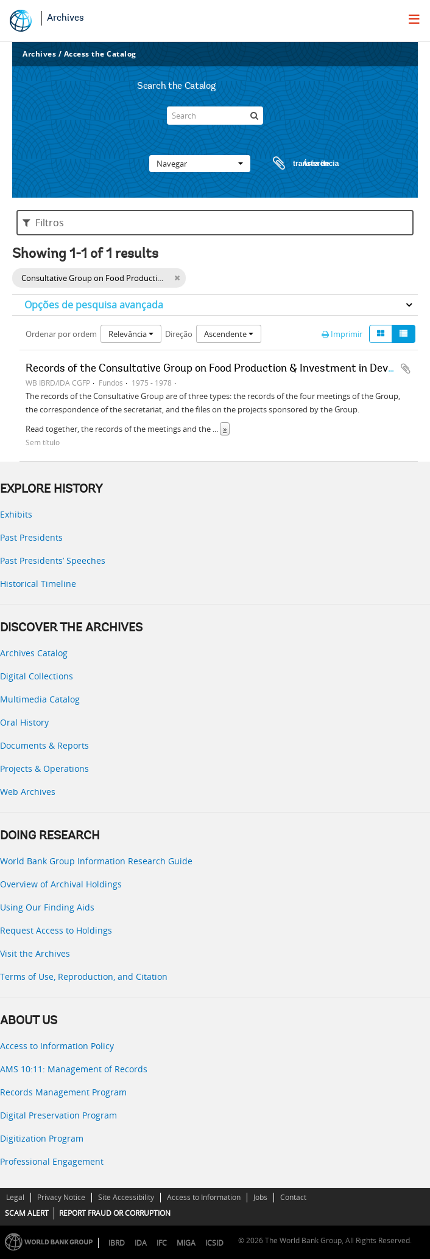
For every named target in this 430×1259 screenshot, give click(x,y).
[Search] (215, 115)
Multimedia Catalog (40, 699)
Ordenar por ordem (61, 333)
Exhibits (16, 514)
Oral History (24, 722)
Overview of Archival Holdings (61, 884)
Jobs (260, 1197)
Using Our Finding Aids (47, 907)
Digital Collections (36, 676)
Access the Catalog (100, 54)
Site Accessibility (126, 1197)
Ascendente (228, 333)
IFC (162, 1243)
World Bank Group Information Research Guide (96, 861)
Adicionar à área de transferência (406, 368)
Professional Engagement (52, 1161)
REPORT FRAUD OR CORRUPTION (115, 1213)
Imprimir (342, 333)
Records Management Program (63, 1092)
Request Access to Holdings (56, 930)
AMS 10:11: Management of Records (73, 1069)
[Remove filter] (177, 278)
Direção (178, 333)
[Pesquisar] (254, 115)
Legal (15, 1197)
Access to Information (204, 1197)
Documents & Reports (44, 745)
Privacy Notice (61, 1197)
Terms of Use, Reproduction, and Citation (83, 976)
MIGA (186, 1243)
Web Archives (27, 791)
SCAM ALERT (27, 1213)
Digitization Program (41, 1138)
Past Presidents (31, 537)
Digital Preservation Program (58, 1115)
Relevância (130, 333)
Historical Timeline (38, 583)
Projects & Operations (44, 768)
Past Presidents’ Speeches (52, 560)
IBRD (116, 1243)
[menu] (414, 19)
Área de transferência (294, 163)
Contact (293, 1197)
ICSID (214, 1243)
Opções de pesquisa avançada (93, 304)
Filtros (43, 222)
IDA (141, 1243)
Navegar (200, 163)
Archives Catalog (34, 653)
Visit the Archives (35, 953)
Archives (65, 18)
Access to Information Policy (57, 1046)
